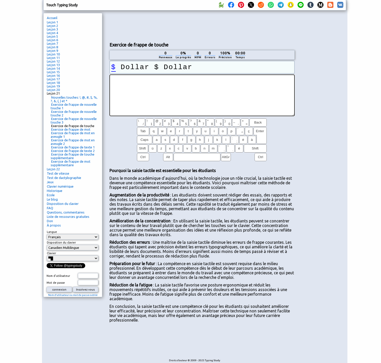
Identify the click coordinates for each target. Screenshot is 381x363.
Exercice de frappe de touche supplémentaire (72, 156)
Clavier (51, 253)
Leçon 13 (53, 65)
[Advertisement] (202, 25)
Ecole (51, 195)
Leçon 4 (52, 33)
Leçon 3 (52, 29)
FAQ (50, 208)
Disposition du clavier (63, 203)
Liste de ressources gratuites (68, 216)
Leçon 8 (52, 47)
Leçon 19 (53, 86)
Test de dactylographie (64, 177)
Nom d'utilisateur (58, 275)
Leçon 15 (53, 72)
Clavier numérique (60, 186)
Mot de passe (56, 282)
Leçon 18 (53, 82)
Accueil (52, 18)
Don (50, 221)
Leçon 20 (53, 90)
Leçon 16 (53, 75)
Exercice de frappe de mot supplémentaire (70, 163)
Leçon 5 (52, 36)
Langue (52, 231)
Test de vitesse (58, 173)
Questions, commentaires (65, 212)
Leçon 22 (53, 169)
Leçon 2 (52, 25)
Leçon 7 (52, 43)
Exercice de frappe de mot (70, 129)
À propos (54, 225)
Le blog (52, 199)
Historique (54, 190)
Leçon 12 (53, 61)
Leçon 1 (52, 22)
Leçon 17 (53, 79)
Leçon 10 (53, 54)
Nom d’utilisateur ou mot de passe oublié (72, 295)
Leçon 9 (52, 50)
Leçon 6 (52, 40)
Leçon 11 (53, 57)
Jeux (50, 182)
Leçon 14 (53, 68)
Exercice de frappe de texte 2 (73, 151)
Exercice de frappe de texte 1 (73, 147)
